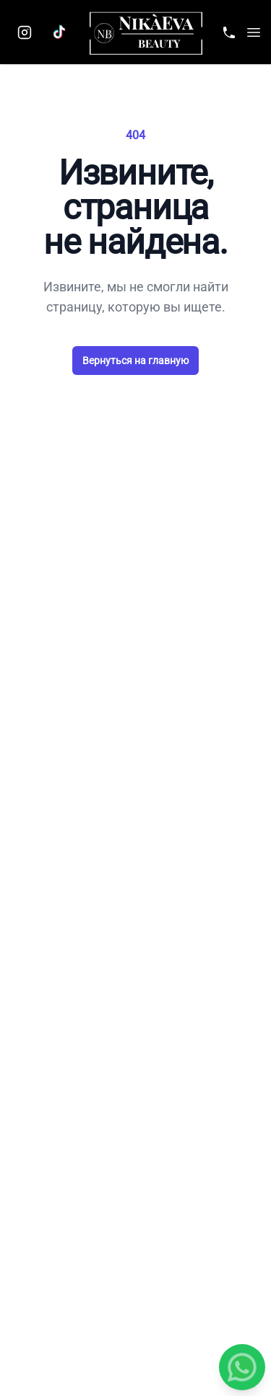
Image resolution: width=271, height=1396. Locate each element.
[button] (253, 32)
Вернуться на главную (135, 360)
